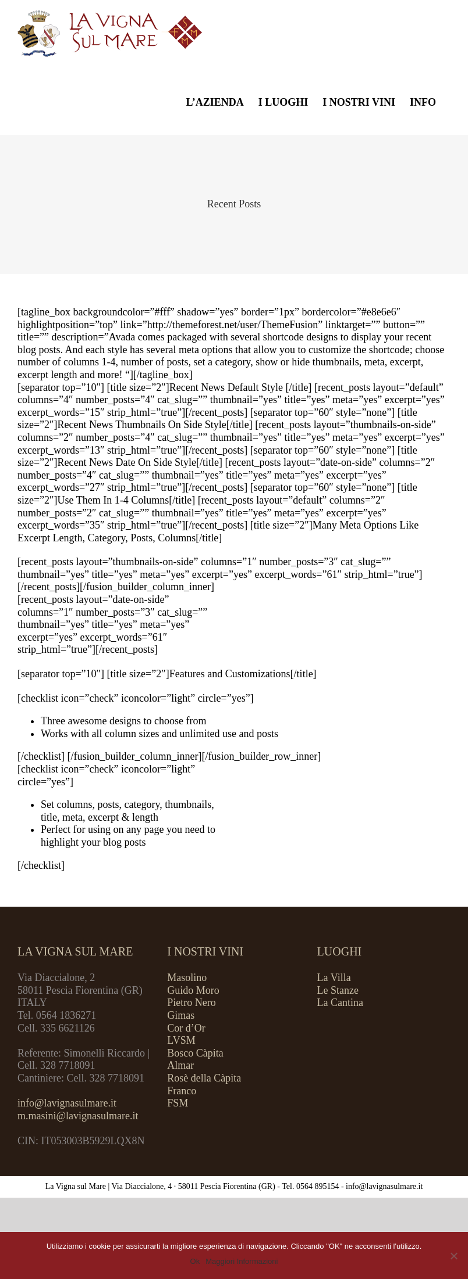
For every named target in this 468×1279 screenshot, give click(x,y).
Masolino (187, 977)
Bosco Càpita (195, 1053)
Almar (180, 1065)
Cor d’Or (186, 1028)
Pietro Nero (191, 1002)
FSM (177, 1103)
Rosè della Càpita (204, 1078)
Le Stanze (338, 990)
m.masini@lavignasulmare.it (78, 1116)
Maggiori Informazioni (241, 1261)
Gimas (180, 1015)
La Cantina (340, 1002)
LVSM (181, 1040)
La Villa (334, 977)
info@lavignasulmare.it (66, 1103)
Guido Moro (193, 990)
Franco (181, 1091)
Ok (195, 1261)
